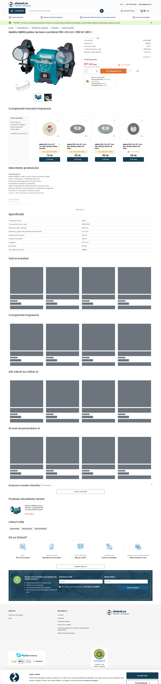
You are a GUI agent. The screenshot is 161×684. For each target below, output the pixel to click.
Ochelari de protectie (18, 133)
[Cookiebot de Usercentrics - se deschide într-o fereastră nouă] (14, 679)
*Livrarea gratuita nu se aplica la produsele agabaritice (73, 629)
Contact (60, 615)
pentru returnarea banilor (106, 17)
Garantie (61, 618)
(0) (98, 38)
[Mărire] (97, 71)
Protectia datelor (64, 622)
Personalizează (142, 675)
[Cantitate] (91, 71)
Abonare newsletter (16, 615)
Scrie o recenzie (80, 491)
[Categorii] (17, 11)
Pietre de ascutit (27, 529)
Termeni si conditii (64, 625)
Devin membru (133, 588)
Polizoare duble (14, 529)
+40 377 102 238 (130, 4)
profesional (58, 17)
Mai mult (79, 210)
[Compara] (137, 70)
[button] (49, 159)
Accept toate (142, 668)
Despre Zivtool (81, 566)
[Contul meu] (127, 11)
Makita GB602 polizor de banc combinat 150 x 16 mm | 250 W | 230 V (34, 508)
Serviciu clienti (49, 17)
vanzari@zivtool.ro (145, 4)
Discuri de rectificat (40, 529)
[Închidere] (151, 23)
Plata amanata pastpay (66, 633)
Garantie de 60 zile (90, 17)
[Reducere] (86, 71)
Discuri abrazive (16, 118)
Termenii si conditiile (91, 587)
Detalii (31, 679)
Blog (121, 4)
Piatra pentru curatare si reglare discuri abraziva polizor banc (17, 125)
